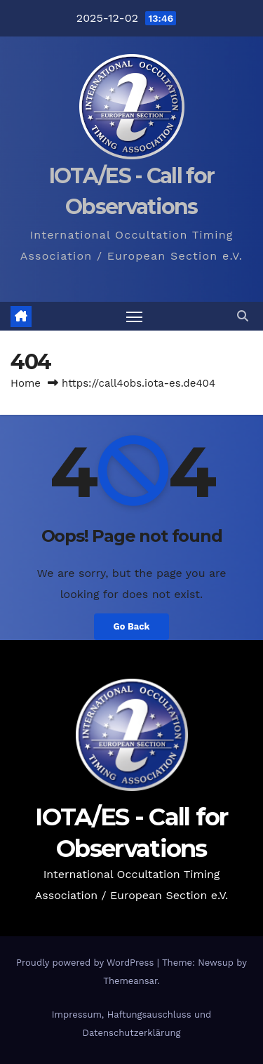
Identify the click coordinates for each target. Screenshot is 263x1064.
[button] (242, 316)
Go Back (132, 626)
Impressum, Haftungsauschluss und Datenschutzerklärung (131, 1023)
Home (26, 383)
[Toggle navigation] (134, 316)
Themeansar (130, 981)
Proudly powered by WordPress (86, 962)
